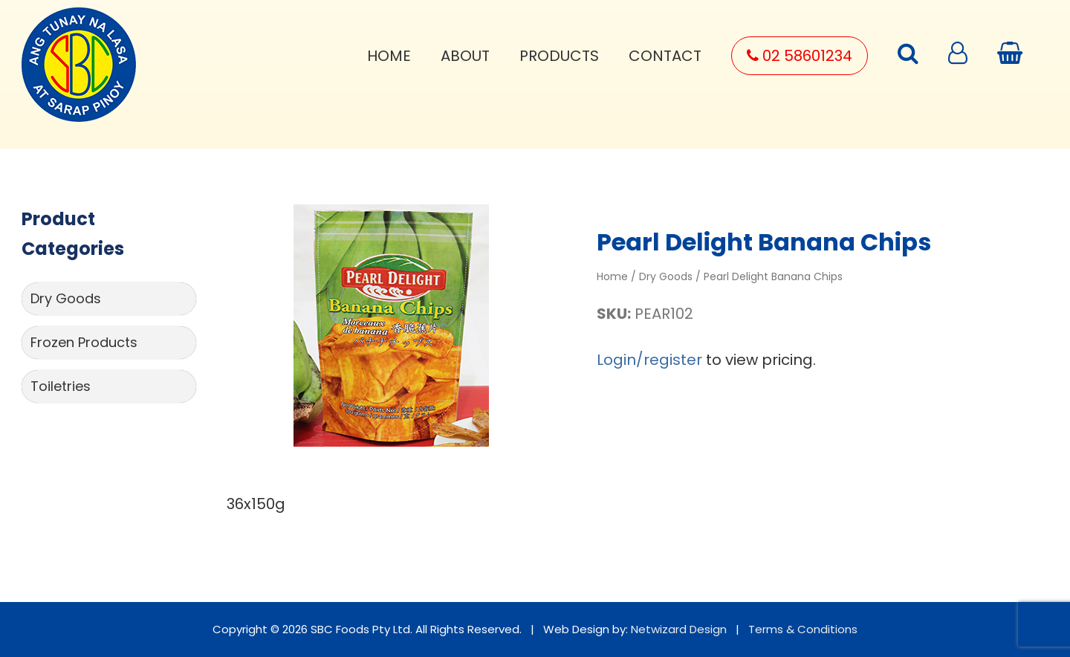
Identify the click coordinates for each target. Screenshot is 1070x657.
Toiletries (60, 386)
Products (559, 55)
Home (389, 55)
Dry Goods (65, 298)
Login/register (649, 359)
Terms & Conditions (802, 629)
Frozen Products (83, 342)
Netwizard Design (679, 629)
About (465, 55)
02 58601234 (799, 55)
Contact (665, 55)
